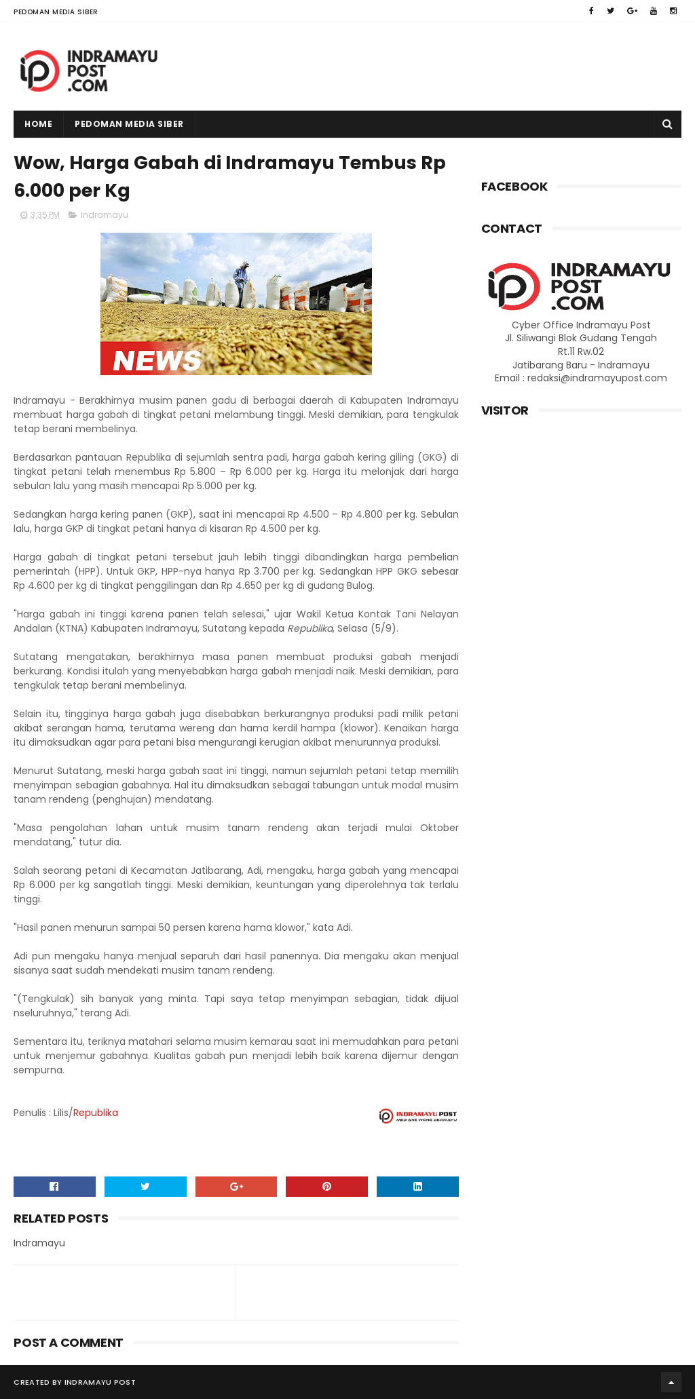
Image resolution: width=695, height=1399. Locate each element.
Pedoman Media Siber (56, 12)
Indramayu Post (100, 1382)
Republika (95, 1112)
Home (38, 124)
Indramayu (104, 215)
